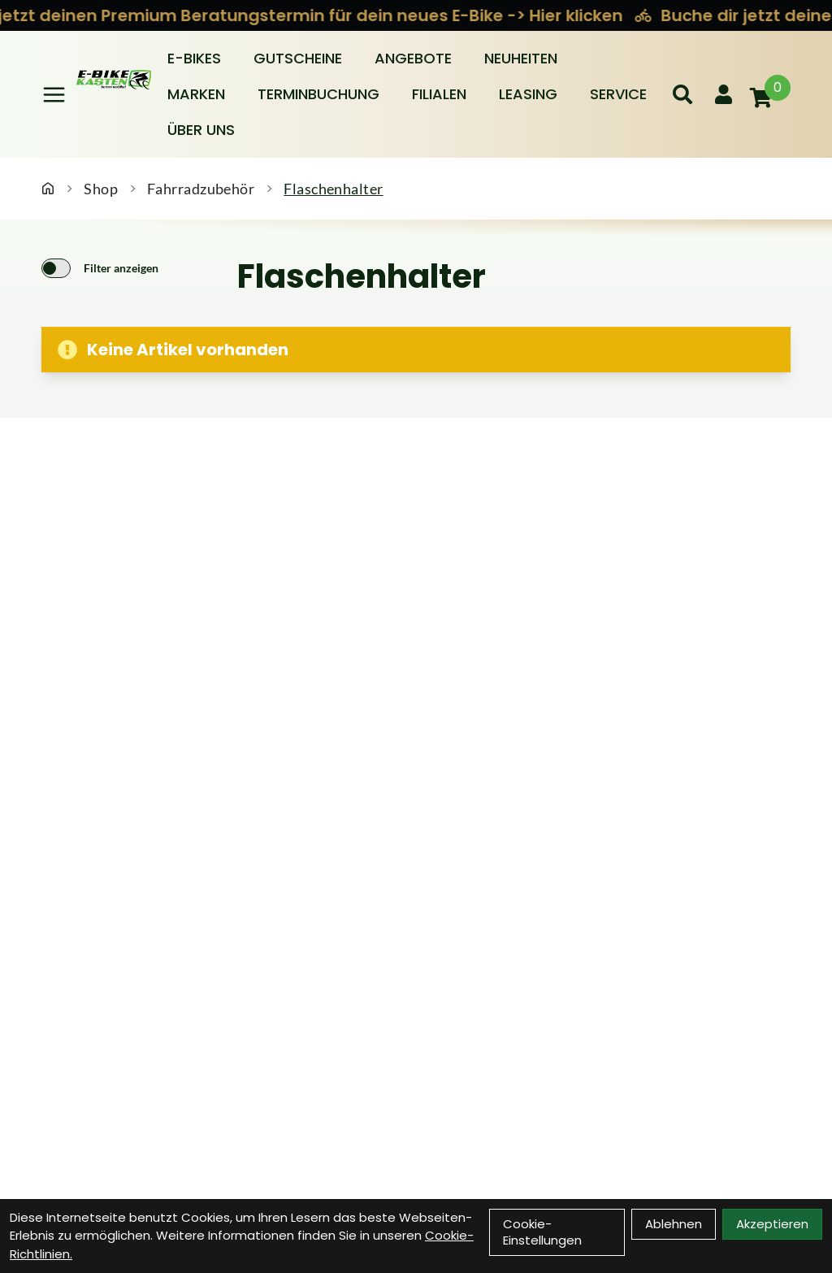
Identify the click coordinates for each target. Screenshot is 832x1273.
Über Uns (201, 129)
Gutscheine (298, 58)
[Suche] (682, 94)
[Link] (54, 94)
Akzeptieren (772, 1223)
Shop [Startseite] (101, 189)
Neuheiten (520, 58)
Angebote (413, 58)
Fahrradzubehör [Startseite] (200, 189)
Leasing (528, 94)
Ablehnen (673, 1223)
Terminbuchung (318, 94)
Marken (196, 94)
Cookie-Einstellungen (542, 1232)
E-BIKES (194, 58)
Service (618, 94)
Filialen (439, 94)
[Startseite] (47, 188)
